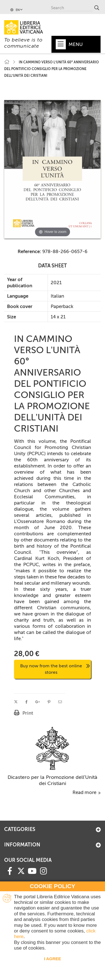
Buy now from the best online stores (55, 669)
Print (27, 713)
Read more (87, 792)
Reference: (29, 251)
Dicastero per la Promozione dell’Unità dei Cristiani (53, 780)
